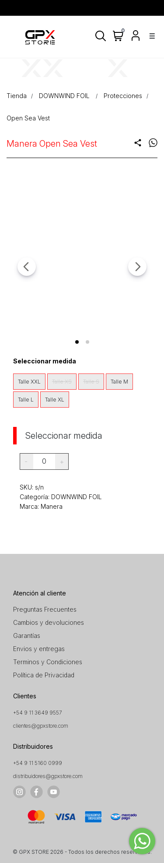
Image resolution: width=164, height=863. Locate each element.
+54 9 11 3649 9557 (37, 712)
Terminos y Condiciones (47, 662)
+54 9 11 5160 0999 (37, 763)
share (137, 142)
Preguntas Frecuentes (45, 609)
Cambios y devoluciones (48, 622)
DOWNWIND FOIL (65, 95)
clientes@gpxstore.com (40, 725)
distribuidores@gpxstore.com (48, 776)
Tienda (17, 95)
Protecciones (123, 95)
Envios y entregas (39, 648)
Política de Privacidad (43, 675)
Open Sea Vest (28, 118)
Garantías (26, 635)
